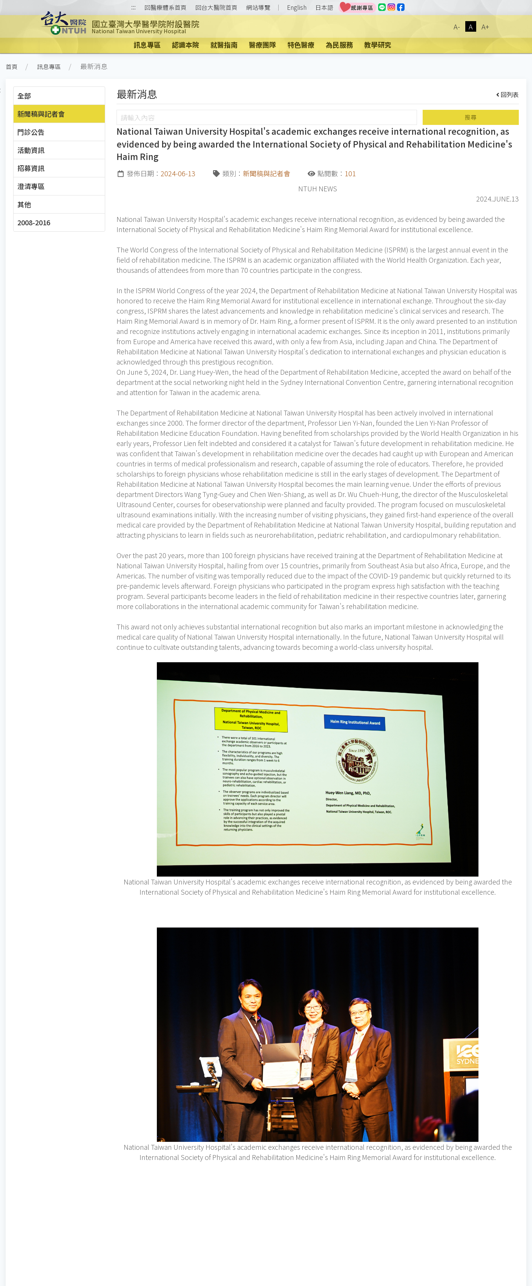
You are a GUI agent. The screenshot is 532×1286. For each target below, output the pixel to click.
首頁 (12, 66)
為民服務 (339, 44)
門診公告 (30, 132)
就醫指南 (224, 44)
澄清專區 (30, 186)
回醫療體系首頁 (165, 8)
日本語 (324, 7)
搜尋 (471, 117)
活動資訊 (30, 150)
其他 (24, 204)
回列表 (507, 94)
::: (133, 7)
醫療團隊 (262, 44)
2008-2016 (33, 222)
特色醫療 (300, 44)
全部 (24, 95)
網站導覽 (258, 8)
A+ (485, 26)
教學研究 (377, 44)
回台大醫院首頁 (216, 8)
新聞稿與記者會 (41, 113)
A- (457, 26)
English (297, 7)
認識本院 (185, 44)
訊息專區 (147, 44)
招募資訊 (30, 168)
